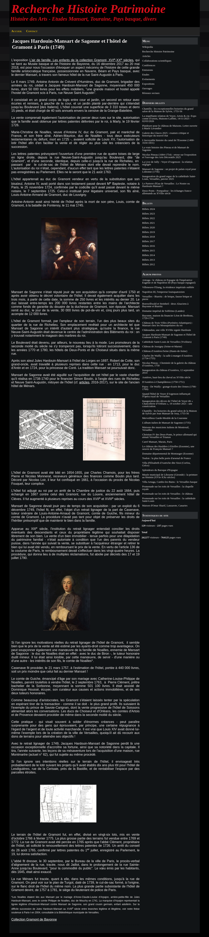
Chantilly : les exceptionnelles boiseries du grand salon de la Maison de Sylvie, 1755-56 (168, 110)
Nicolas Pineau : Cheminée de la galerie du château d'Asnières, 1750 (169, 364)
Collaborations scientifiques (157, 60)
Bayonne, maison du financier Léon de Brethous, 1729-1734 (167, 317)
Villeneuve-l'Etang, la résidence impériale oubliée (168, 287)
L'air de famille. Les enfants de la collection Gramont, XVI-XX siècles (81, 60)
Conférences (148, 65)
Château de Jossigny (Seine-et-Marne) (162, 346)
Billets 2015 (148, 250)
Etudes (145, 74)
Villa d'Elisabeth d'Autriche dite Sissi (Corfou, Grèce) (166, 464)
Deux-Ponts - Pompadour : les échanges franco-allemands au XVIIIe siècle (167, 192)
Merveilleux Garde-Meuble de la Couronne (164, 418)
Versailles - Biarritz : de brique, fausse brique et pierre (167, 298)
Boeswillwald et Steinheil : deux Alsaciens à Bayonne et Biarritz (165, 305)
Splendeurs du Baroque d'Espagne (160, 470)
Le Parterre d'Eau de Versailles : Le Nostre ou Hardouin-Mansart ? (166, 185)
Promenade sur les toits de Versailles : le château (167, 493)
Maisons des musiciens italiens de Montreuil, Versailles (165, 428)
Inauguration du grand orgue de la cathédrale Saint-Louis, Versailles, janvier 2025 (169, 177)
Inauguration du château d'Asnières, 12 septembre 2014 (168, 371)
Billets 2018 (148, 236)
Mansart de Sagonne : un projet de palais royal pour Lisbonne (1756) (169, 170)
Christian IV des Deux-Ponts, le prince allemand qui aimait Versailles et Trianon (169, 436)
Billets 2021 (148, 222)
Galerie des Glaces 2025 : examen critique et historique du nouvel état (165, 134)
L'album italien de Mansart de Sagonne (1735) (166, 422)
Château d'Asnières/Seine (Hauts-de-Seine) (164, 351)
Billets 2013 (148, 259)
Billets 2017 (148, 241)
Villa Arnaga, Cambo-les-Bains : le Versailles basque (169, 481)
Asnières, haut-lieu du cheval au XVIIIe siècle (166, 377)
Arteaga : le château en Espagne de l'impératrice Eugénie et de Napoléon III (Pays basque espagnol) (169, 281)
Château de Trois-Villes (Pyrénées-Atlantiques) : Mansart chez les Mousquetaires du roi (167, 324)
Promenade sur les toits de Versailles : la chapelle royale (168, 488)
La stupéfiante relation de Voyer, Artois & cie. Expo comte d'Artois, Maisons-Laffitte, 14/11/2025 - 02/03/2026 (169, 118)
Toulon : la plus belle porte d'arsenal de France (166, 458)
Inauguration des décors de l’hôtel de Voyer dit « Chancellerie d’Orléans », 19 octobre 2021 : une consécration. (167, 403)
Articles (146, 56)
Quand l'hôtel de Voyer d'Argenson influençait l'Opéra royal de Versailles (166, 395)
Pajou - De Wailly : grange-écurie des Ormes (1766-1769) (169, 388)
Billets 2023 (148, 213)
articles (84, 382)
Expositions (148, 83)
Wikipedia (147, 46)
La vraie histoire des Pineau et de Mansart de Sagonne (165, 148)
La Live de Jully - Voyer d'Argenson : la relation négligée (167, 163)
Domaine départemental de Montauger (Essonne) (168, 453)
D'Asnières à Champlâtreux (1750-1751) (163, 381)
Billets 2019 (148, 232)
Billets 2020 (148, 227)
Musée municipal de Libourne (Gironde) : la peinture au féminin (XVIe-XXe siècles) (170, 476)
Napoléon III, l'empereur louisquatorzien (163, 291)
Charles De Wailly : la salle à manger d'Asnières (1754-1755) (167, 357)
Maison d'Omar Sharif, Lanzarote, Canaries (165, 505)
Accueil (16, 31)
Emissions (147, 69)
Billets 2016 (148, 245)
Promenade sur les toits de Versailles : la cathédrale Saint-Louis (169, 499)
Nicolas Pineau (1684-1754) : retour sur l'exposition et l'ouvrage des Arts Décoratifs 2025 (169, 156)
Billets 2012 (148, 264)
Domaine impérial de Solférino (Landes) (163, 310)
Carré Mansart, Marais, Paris (157, 441)
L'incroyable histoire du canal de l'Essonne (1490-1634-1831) (168, 141)
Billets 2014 (148, 255)
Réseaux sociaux (151, 93)
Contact (31, 31)
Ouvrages (147, 88)
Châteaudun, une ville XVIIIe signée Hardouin (166, 329)
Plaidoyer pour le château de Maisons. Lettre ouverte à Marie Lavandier (169, 127)
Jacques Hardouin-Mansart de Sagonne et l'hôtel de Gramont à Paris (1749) (169, 336)
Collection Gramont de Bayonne (34, 919)
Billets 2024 (148, 208)
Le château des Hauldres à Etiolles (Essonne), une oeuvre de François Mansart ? (168, 447)
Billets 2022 (148, 218)
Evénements (148, 79)
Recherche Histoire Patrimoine (88, 8)
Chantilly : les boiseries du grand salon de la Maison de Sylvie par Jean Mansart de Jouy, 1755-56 (169, 412)
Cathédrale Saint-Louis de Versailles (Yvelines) (167, 341)
